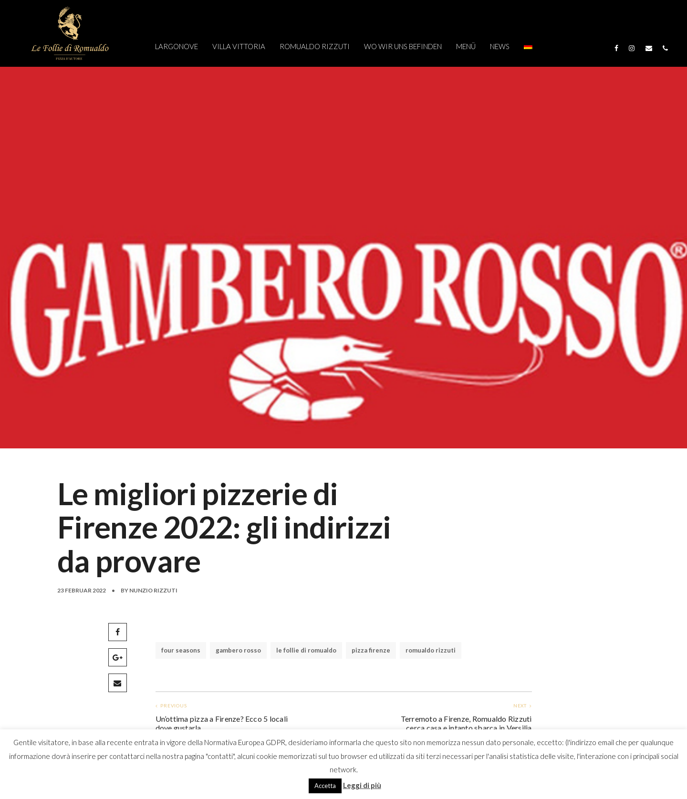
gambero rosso (238, 650)
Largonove (176, 46)
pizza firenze (371, 650)
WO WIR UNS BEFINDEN (403, 46)
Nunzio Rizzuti (153, 590)
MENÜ (466, 46)
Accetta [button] (325, 785)
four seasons (180, 650)
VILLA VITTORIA (238, 46)
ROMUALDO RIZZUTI (315, 46)
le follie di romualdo (306, 650)
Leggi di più (362, 785)
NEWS (500, 46)
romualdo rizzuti (431, 650)
